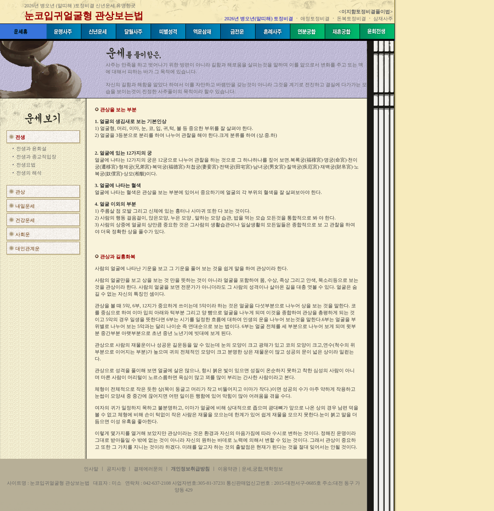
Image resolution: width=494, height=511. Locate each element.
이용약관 (227, 469)
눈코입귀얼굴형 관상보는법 (83, 16)
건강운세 (25, 220)
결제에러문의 (148, 469)
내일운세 (25, 206)
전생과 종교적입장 (36, 157)
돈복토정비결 (351, 18)
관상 (20, 192)
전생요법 (26, 165)
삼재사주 (383, 18)
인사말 (91, 469)
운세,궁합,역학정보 (262, 469)
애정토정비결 (315, 18)
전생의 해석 (29, 173)
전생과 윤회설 (31, 148)
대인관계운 (27, 248)
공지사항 (116, 469)
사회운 (22, 234)
